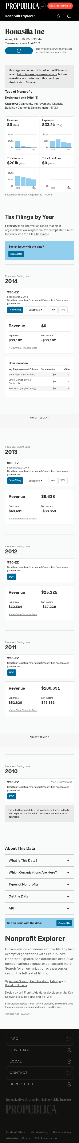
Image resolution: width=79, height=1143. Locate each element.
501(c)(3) (32, 97)
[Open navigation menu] (42, 6)
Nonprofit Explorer (20, 16)
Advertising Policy (18, 1138)
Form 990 (11, 226)
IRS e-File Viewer (42, 1003)
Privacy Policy (62, 1132)
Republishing (39, 1132)
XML (62, 309)
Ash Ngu (55, 981)
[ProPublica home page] (31, 1109)
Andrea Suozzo (18, 981)
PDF (52, 309)
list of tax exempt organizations (37, 74)
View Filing (15, 309)
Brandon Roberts (16, 985)
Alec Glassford (38, 981)
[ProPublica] (22, 6)
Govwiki (56, 1007)
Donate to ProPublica (60, 5)
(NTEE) (53, 108)
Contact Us (16, 253)
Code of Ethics (16, 1132)
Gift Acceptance (46, 1138)
